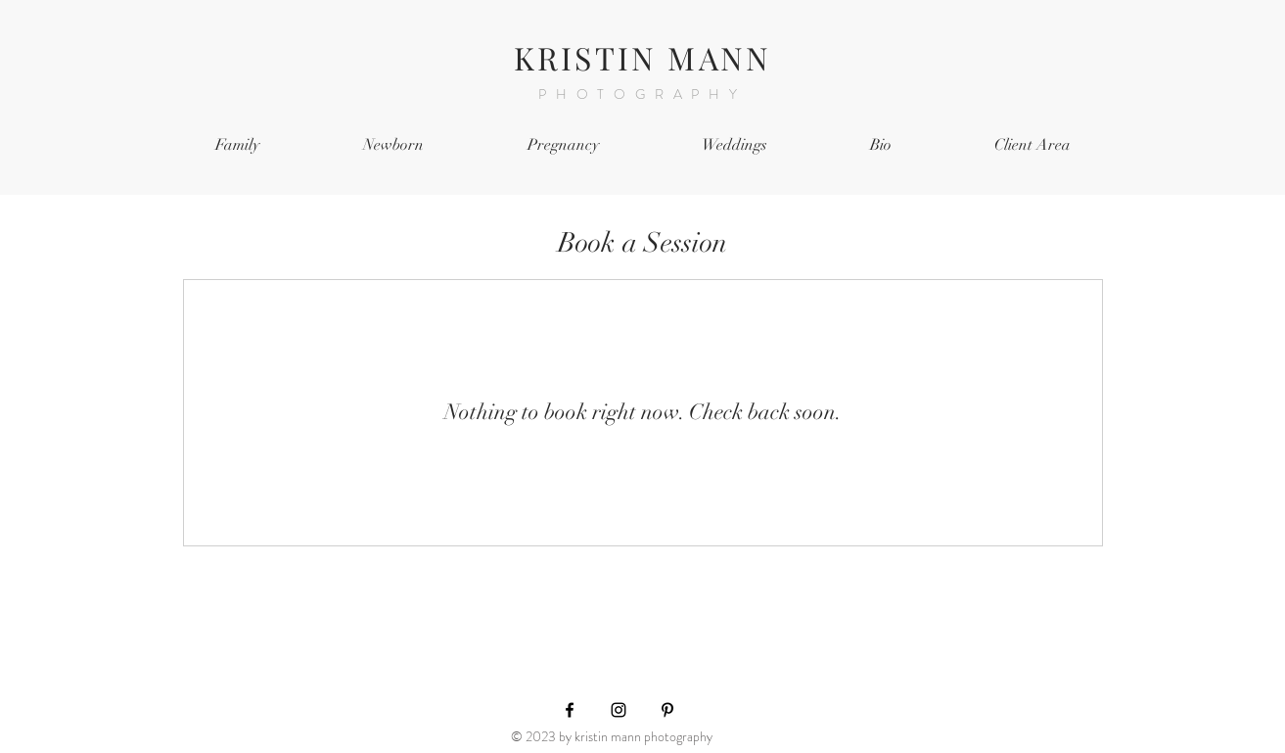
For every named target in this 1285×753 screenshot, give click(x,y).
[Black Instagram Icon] (618, 710)
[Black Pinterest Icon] (667, 710)
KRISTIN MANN (642, 57)
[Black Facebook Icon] (569, 710)
